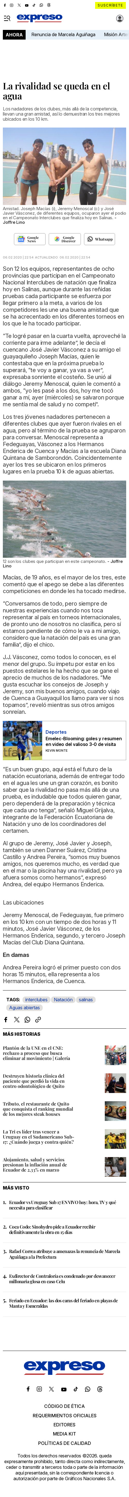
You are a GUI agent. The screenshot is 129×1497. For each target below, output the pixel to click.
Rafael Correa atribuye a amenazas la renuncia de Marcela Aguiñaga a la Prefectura (64, 1254)
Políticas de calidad (64, 1443)
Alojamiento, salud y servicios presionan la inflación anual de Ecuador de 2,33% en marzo (35, 1164)
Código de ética (64, 1406)
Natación (63, 999)
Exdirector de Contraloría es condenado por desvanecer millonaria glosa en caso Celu (62, 1278)
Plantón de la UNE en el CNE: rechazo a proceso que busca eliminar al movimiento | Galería (36, 1053)
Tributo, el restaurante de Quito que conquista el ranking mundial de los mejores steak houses (38, 1109)
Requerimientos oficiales (65, 1415)
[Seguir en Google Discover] (65, 239)
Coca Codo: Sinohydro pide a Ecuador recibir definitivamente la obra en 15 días (52, 1229)
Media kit (64, 1433)
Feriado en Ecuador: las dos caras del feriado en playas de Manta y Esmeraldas (63, 1303)
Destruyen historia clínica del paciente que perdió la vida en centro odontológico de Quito (34, 1081)
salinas (86, 999)
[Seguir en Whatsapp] (99, 239)
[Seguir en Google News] (30, 239)
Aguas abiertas (24, 1007)
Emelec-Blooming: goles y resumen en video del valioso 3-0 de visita (84, 741)
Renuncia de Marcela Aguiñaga (63, 34)
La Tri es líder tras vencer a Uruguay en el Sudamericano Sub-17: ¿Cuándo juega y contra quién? (38, 1137)
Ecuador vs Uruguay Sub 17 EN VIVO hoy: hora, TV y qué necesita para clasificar (62, 1205)
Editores (64, 1424)
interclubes (36, 999)
